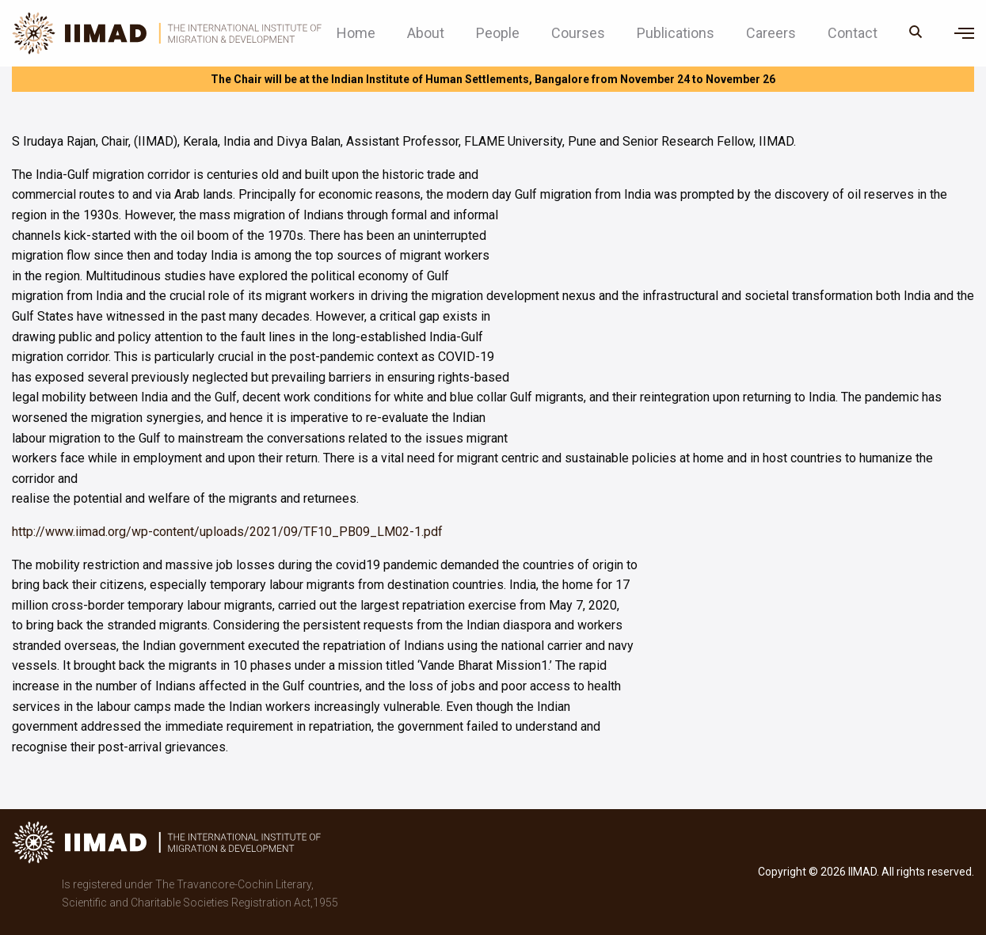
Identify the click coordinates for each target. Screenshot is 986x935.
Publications (675, 33)
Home (356, 33)
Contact (853, 33)
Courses (578, 33)
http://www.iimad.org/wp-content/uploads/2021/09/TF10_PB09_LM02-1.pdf (227, 531)
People (498, 33)
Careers (771, 33)
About (425, 33)
